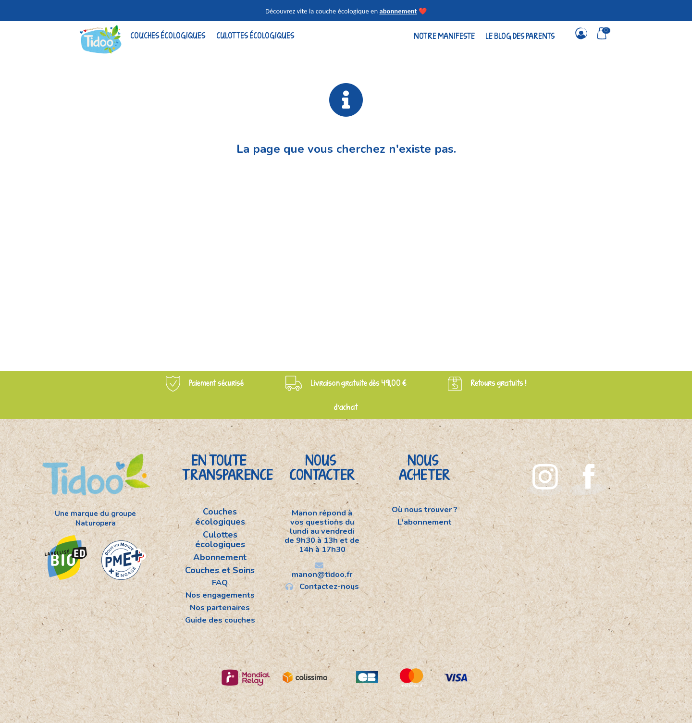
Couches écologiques (167, 35)
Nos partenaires (220, 607)
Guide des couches (220, 619)
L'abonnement (424, 521)
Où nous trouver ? (424, 510)
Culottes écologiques (255, 35)
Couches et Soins (220, 570)
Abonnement (220, 557)
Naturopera (95, 523)
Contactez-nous (322, 586)
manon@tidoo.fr (322, 570)
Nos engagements (220, 594)
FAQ (220, 582)
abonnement (398, 11)
